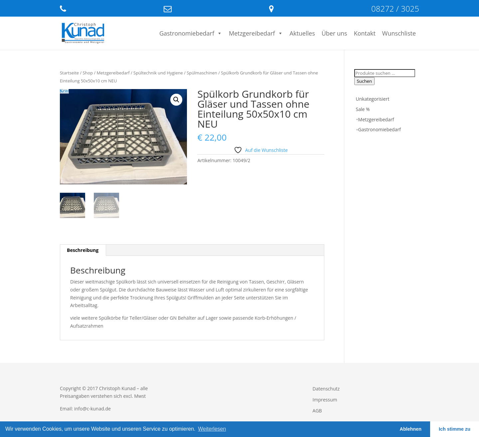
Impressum (325, 399)
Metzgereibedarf (256, 33)
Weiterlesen (212, 429)
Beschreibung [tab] (82, 250)
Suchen (364, 81)
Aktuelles (302, 33)
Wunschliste (399, 33)
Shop (88, 73)
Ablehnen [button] (411, 429)
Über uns (334, 33)
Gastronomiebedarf (190, 33)
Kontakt (365, 33)
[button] (176, 100)
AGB (317, 410)
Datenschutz (326, 388)
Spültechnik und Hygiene (158, 73)
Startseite (69, 73)
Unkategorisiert (373, 99)
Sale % (363, 109)
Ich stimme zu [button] (454, 429)
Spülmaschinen (202, 73)
